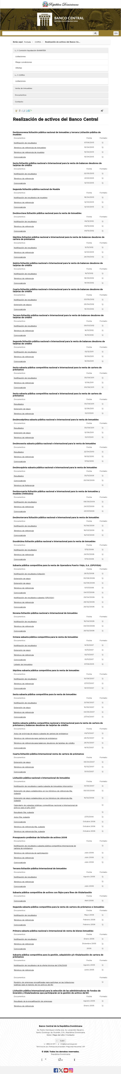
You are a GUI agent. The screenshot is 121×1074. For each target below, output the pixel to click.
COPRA (38, 42)
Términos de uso (42, 1046)
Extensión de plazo (22, 409)
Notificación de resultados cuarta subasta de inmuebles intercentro (43, 786)
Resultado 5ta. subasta (24, 812)
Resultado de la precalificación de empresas (33, 1001)
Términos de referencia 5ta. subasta (29, 831)
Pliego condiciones (23, 62)
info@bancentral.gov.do (68, 1044)
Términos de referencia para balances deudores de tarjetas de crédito (44, 743)
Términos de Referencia (24, 485)
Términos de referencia (24, 178)
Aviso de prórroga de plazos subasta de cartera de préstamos (41, 734)
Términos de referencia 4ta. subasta (29, 827)
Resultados (19, 404)
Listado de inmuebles (23, 664)
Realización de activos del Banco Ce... (62, 42)
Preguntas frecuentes (73, 1046)
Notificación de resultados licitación (29, 574)
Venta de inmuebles (23, 88)
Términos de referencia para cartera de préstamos (35, 738)
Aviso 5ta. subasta (22, 817)
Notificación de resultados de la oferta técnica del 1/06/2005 (40, 965)
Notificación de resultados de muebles (30, 197)
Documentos (20, 95)
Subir (60, 1041)
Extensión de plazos (23, 305)
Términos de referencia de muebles (29, 152)
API (83, 1046)
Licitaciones (20, 56)
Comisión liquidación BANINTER (30, 50)
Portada (27, 42)
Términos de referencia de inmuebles (30, 148)
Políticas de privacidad (57, 1046)
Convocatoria (20, 157)
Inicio (49, 1035)
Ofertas (18, 68)
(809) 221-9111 (51, 1044)
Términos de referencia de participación (31, 853)
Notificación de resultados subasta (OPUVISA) (34, 598)
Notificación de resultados (25, 143)
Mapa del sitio (59, 1035)
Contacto (19, 102)
